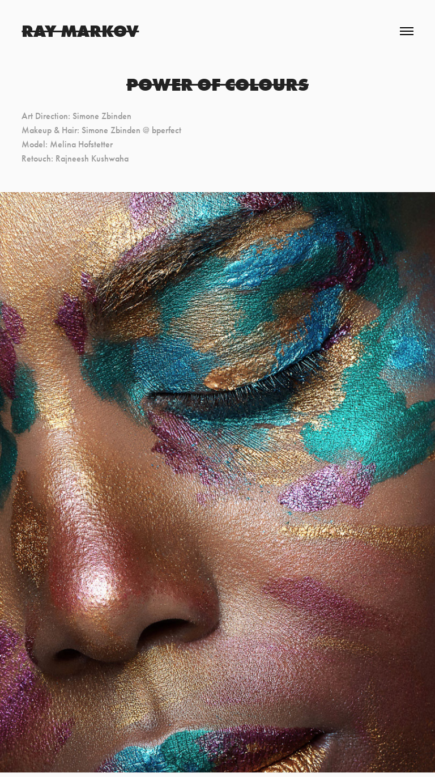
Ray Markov (80, 30)
